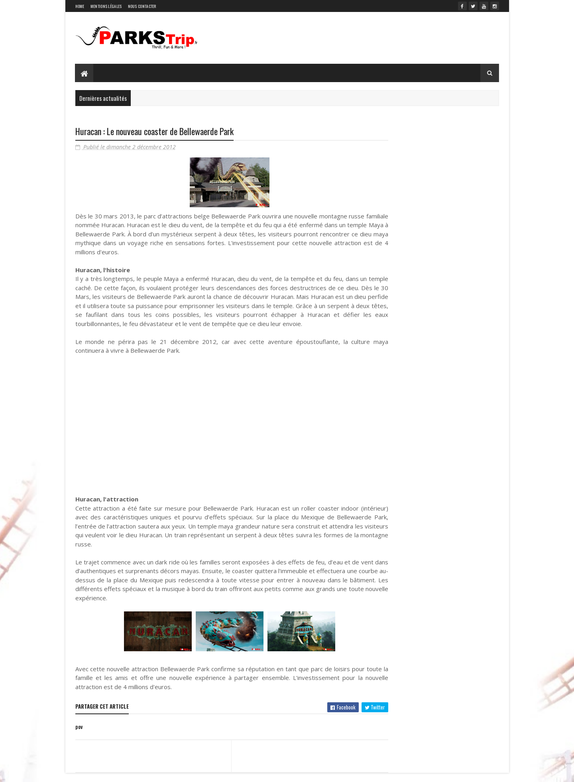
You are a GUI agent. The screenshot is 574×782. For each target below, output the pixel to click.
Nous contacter (142, 6)
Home (80, 6)
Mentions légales (106, 6)
